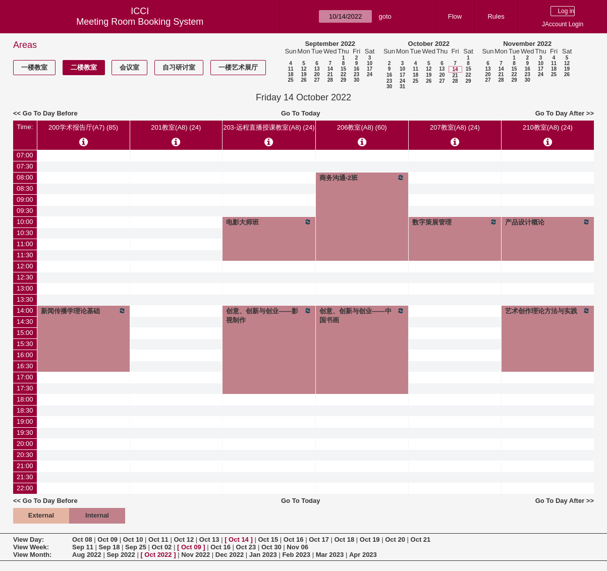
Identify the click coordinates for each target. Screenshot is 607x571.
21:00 (25, 466)
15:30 (25, 344)
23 (356, 74)
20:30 (25, 455)
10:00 (25, 221)
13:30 (25, 299)
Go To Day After (560, 113)
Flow (455, 16)
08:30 (25, 188)
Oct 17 (319, 539)
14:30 (25, 321)
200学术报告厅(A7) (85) (83, 127)
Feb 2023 (296, 554)
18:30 (25, 410)
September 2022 (330, 43)
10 (369, 63)
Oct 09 (107, 539)
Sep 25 (135, 547)
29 (343, 80)
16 (356, 69)
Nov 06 (297, 547)
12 (303, 69)
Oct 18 (345, 539)
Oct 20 (395, 539)
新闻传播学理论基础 (83, 311)
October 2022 (429, 43)
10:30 (25, 233)
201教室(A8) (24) (176, 127)
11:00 (25, 244)
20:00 (25, 443)
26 (303, 80)
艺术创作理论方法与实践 (547, 311)
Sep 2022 (120, 554)
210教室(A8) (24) (548, 127)
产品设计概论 (547, 222)
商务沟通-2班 (362, 178)
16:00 (25, 355)
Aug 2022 (86, 554)
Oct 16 (294, 539)
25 (290, 80)
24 (369, 74)
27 (316, 80)
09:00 (25, 199)
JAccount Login (562, 24)
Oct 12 (184, 539)
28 (330, 80)
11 (290, 69)
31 (402, 86)
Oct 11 (158, 539)
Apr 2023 (363, 554)
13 (316, 69)
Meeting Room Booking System (139, 22)
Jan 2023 (263, 554)
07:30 (25, 166)
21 (330, 74)
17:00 (25, 377)
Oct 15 (268, 539)
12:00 (25, 266)
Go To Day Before (50, 113)
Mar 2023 (330, 554)
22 (343, 74)
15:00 (25, 332)
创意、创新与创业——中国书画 (362, 315)
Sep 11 (82, 547)
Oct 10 (133, 539)
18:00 (25, 399)
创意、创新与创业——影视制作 (268, 315)
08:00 (25, 177)
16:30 (25, 366)
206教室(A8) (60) (362, 127)
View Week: (31, 547)
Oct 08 (82, 539)
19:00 (25, 421)
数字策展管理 (455, 222)
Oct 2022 (158, 554)
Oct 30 (271, 547)
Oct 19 (370, 539)
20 (316, 74)
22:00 (25, 488)
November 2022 (527, 43)
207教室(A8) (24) (455, 127)
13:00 (25, 288)
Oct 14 (239, 539)
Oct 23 (246, 547)
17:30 (25, 388)
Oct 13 (209, 539)
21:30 (25, 477)
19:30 (25, 432)
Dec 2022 (229, 554)
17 (369, 69)
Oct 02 (162, 547)
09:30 (25, 210)
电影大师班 (268, 222)
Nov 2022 (195, 554)
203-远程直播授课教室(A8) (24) (268, 127)
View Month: (32, 554)
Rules (495, 16)
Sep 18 (109, 547)
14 (330, 69)
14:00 (25, 310)
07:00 (25, 155)
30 (356, 80)
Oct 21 (421, 539)
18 (290, 74)
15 (343, 69)
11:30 (25, 255)
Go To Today (300, 113)
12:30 (25, 277)
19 (303, 74)
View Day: (28, 539)
